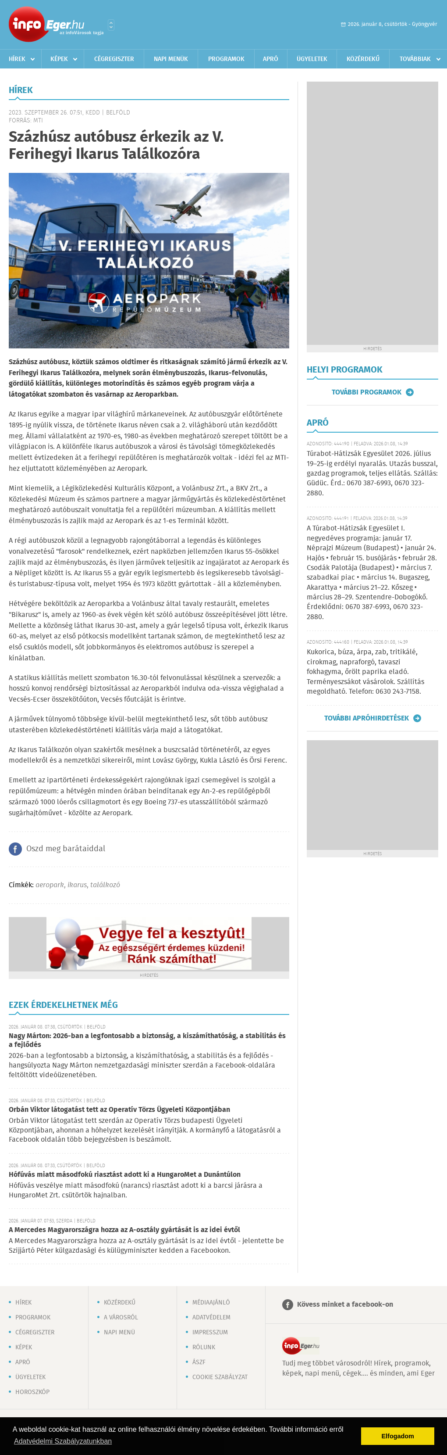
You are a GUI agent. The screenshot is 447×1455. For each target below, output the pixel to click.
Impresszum (210, 1332)
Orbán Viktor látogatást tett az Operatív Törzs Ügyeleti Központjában (119, 1109)
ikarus (77, 885)
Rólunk (203, 1347)
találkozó (105, 885)
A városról (121, 1317)
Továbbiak (415, 59)
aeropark (49, 885)
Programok (226, 59)
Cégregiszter (114, 59)
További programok (366, 392)
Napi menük (171, 59)
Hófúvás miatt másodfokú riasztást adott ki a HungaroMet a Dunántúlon (125, 1174)
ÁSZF (199, 1362)
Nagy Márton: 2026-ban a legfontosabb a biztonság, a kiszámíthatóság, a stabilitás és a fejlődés (147, 1040)
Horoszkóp (32, 1392)
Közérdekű (363, 59)
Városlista (111, 25)
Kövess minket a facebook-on (345, 1304)
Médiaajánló (211, 1303)
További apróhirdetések (366, 718)
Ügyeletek (312, 59)
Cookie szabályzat (220, 1377)
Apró (270, 59)
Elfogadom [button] (398, 1436)
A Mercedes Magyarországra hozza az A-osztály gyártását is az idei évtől (124, 1230)
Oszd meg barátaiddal (65, 849)
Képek (59, 59)
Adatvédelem (211, 1317)
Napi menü (119, 1332)
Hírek (17, 59)
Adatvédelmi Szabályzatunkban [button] (63, 1441)
